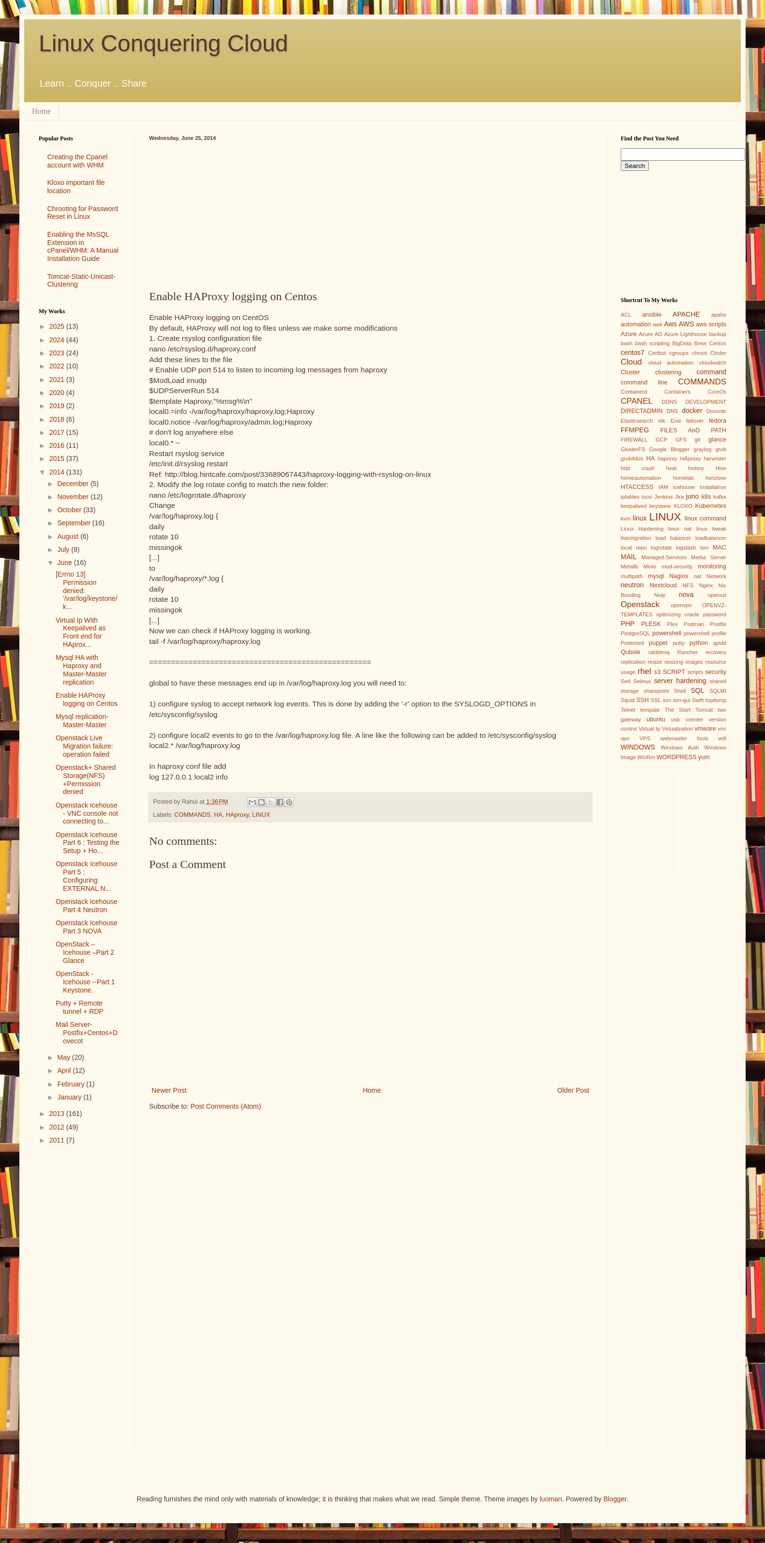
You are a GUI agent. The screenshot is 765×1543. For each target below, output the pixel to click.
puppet (658, 643)
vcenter (695, 719)
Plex (672, 624)
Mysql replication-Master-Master (82, 721)
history (696, 468)
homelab (683, 478)
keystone (660, 506)
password (714, 614)
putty (679, 643)
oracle (692, 614)
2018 (57, 419)
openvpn (681, 605)
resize (655, 662)
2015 (57, 458)
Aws (670, 324)
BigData (681, 343)
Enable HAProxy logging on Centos (87, 699)
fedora (717, 420)
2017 (57, 432)
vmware (705, 728)
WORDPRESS (677, 757)
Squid (628, 700)
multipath (632, 576)
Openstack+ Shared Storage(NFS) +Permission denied (86, 779)
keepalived (634, 506)
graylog (702, 449)
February (71, 1084)
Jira (679, 497)
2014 (57, 472)
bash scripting (652, 343)
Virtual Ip (649, 729)
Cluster (630, 372)
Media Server (708, 557)
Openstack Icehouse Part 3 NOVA (87, 927)
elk (661, 421)
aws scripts (711, 324)
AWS (686, 324)
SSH (642, 700)
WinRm (646, 757)
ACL (626, 315)
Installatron (713, 487)
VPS (645, 738)
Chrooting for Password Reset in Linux (82, 213)
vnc (722, 729)
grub (721, 449)
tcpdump (715, 700)
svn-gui (681, 700)
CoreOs (716, 392)
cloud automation (671, 363)
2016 (57, 445)
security (715, 672)
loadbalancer (710, 538)
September (74, 523)
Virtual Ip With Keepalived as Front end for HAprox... (81, 632)
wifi (722, 738)
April (65, 1070)
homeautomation (641, 478)
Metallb (629, 566)
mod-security (676, 566)
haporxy (667, 458)
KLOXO (682, 506)
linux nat (679, 529)
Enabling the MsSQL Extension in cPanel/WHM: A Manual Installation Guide (83, 246)
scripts (695, 672)
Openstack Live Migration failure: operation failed (84, 746)
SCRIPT (674, 672)
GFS (681, 440)
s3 (657, 672)
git (697, 440)
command (711, 372)
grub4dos (632, 458)
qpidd (719, 643)
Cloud (631, 362)
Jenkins (664, 497)
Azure (629, 334)
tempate (649, 710)
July (64, 549)
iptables (630, 497)
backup (717, 334)
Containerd (634, 392)
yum (704, 757)
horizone (715, 478)
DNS (672, 411)
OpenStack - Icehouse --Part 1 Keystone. (85, 982)
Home (41, 111)
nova (686, 594)
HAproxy (237, 814)
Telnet (628, 710)
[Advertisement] (370, 213)
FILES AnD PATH (693, 430)
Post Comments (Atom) (226, 1106)
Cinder (718, 353)
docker (692, 410)
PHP (628, 623)
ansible (651, 314)
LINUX (261, 814)
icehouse (684, 487)
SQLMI (717, 691)
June (65, 562)
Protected (632, 643)
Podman (694, 624)
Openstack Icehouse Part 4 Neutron (87, 906)
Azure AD (650, 334)
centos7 (632, 352)
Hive (721, 468)
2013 (57, 1113)
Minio (650, 566)
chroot (699, 353)
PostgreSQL (635, 633)
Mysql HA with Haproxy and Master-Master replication (81, 670)
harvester (715, 458)
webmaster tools (684, 738)
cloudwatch (712, 363)
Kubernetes (710, 506)
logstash (686, 547)
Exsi (676, 421)
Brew (700, 343)
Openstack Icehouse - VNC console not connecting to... (87, 813)
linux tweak (711, 529)
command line (644, 382)
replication (633, 662)
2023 (57, 353)
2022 (57, 366)
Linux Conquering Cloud (163, 43)
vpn (625, 738)
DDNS (669, 402)
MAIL (629, 557)
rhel (644, 671)
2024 (57, 340)
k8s (706, 496)
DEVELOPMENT (705, 402)
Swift (698, 700)
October (70, 510)
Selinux (642, 681)
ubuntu (655, 719)
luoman (551, 1499)
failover (695, 421)
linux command (705, 518)
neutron (632, 585)
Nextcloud (663, 585)
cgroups (678, 353)
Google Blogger (669, 449)
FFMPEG (635, 430)
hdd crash (638, 468)
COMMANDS (192, 814)
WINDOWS (638, 747)
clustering (668, 372)
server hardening (680, 681)
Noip (659, 595)
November (73, 497)
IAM (663, 487)
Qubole (631, 652)
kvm (626, 518)
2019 (57, 406)
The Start (677, 710)
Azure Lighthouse (685, 334)
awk (657, 324)
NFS (688, 585)
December (73, 484)
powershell (666, 633)
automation (636, 324)
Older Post (573, 1090)
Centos (717, 343)
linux (640, 518)
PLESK (651, 624)
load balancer (673, 538)
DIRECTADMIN (642, 411)
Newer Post (169, 1090)
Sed (625, 681)
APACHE (686, 314)
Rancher (687, 652)
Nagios (678, 576)
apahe (718, 315)
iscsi (647, 497)
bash (626, 343)
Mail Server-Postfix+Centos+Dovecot (87, 1033)
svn (667, 700)
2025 (57, 326)
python (698, 643)
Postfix (718, 624)
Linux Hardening (642, 529)
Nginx (706, 585)
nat (698, 576)
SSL (656, 700)
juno (692, 496)
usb (675, 719)
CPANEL (637, 401)
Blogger (614, 1499)
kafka (719, 497)
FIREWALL (634, 440)
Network (716, 576)
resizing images (683, 662)
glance (717, 439)
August (68, 536)
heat (671, 468)
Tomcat (704, 710)
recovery (715, 652)
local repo (634, 547)
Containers (677, 392)
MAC (719, 547)
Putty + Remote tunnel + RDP (80, 1007)
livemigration (636, 538)
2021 (57, 379)
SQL (697, 690)
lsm (704, 547)
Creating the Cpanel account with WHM (77, 161)
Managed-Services (664, 557)
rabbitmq (659, 652)
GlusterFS (633, 449)
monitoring (712, 566)
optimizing (669, 614)
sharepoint (656, 691)
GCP (661, 440)
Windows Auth (680, 747)
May (64, 1057)
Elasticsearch (637, 421)
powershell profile (705, 633)
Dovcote (716, 411)
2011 (57, 1140)
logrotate (661, 547)
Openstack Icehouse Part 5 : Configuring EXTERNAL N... (87, 876)
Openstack (640, 604)
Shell (680, 691)
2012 (57, 1127)
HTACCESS (637, 487)
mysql (656, 576)
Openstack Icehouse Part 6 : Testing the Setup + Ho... (87, 843)
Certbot (657, 353)
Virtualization (677, 729)
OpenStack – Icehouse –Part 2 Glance (85, 952)
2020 (57, 393)
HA (218, 814)
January (70, 1097)
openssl (716, 595)
